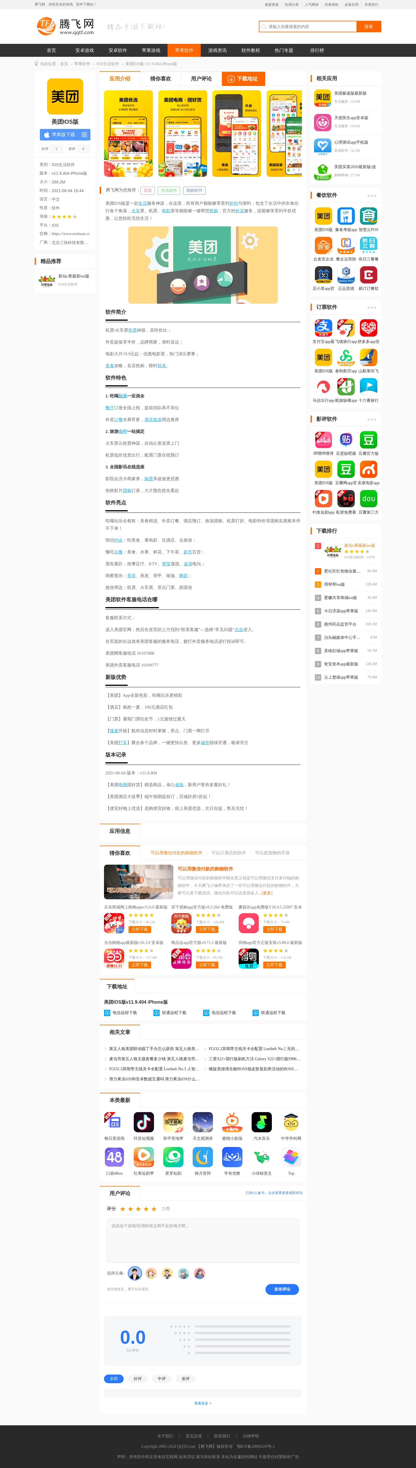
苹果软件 (184, 50)
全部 (114, 1378)
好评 (138, 1378)
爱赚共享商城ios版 (340, 598)
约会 (118, 540)
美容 (131, 575)
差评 (186, 1378)
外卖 (239, 211)
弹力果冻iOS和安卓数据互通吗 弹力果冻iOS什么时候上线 (155, 1079)
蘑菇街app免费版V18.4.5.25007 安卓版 (270, 908)
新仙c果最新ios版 (359, 545)
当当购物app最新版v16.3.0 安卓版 (134, 943)
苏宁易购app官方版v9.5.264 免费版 (202, 907)
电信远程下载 (125, 1013)
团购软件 (194, 190)
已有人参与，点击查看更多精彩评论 (274, 1193)
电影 (166, 211)
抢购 (213, 211)
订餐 (118, 419)
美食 (109, 365)
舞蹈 (183, 575)
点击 (239, 629)
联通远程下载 (174, 1013)
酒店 (148, 419)
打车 (122, 742)
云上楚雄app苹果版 (341, 677)
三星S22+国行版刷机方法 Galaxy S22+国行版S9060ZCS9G (255, 1059)
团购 (127, 490)
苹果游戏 (151, 50)
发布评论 (282, 1289)
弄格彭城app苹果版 (341, 651)
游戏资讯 (217, 50)
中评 (162, 1378)
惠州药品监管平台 (340, 624)
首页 (51, 50)
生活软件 (169, 190)
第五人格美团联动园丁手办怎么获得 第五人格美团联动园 (155, 1049)
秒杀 (161, 365)
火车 (135, 211)
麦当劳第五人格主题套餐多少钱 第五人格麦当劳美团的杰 (155, 1059)
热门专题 (284, 50)
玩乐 (122, 396)
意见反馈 (194, 1436)
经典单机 (332, 5)
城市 (205, 742)
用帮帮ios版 (334, 584)
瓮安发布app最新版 (341, 664)
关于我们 (165, 1436)
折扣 (233, 203)
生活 (142, 203)
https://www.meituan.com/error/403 (71, 234)
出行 (122, 431)
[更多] (267, 893)
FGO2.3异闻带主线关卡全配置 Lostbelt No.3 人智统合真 (155, 1069)
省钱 (179, 784)
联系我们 (222, 1436)
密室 (166, 564)
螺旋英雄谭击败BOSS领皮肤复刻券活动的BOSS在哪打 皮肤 (255, 1069)
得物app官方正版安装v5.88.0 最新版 (270, 943)
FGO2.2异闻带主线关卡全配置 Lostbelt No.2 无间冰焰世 (255, 1049)
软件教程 (251, 50)
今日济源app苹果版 (341, 611)
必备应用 (352, 5)
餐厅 (109, 408)
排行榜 (317, 50)
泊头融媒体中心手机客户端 (348, 637)
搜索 (114, 731)
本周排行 (371, 5)
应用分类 (292, 5)
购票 (148, 478)
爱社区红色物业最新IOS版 (347, 571)
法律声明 (251, 1436)
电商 (122, 784)
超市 (187, 552)
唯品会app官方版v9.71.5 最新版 (199, 943)
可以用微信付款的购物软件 (205, 868)
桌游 (188, 564)
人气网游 (312, 5)
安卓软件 (118, 50)
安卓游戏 (84, 50)
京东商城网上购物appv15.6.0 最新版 (136, 907)
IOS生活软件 (107, 64)
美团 (148, 190)
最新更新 (272, 5)
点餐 (118, 552)
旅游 (157, 419)
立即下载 (140, 929)
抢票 (132, 330)
